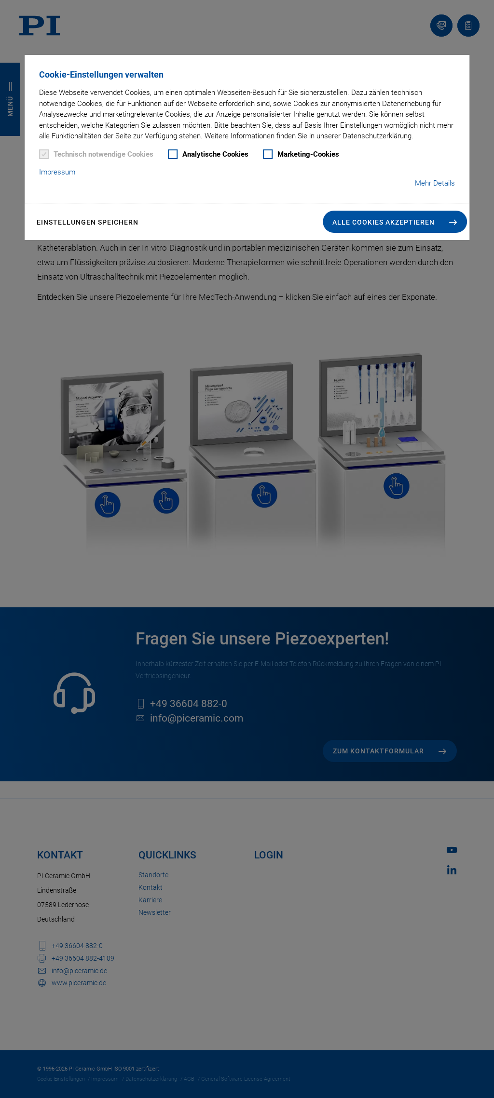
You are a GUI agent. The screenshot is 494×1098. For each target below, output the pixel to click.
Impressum (57, 172)
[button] (395, 222)
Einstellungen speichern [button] (87, 222)
